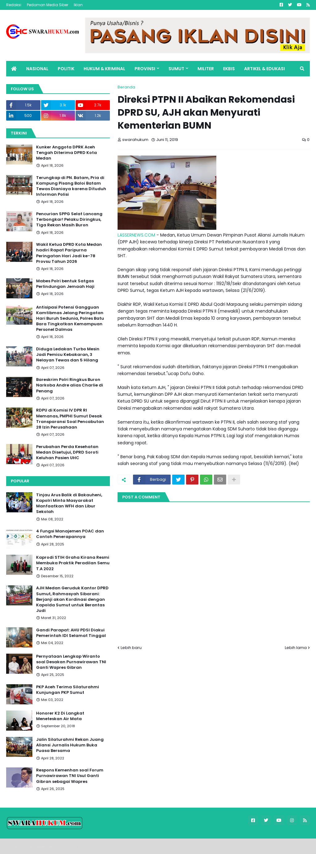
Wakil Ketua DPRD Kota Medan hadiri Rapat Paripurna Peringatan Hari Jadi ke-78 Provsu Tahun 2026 (69, 253)
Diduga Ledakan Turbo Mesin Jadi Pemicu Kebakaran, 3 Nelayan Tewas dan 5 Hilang (67, 354)
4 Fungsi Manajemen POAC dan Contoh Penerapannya (70, 534)
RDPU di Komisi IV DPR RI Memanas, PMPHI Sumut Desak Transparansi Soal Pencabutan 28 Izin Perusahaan (70, 419)
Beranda (126, 87)
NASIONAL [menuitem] (37, 69)
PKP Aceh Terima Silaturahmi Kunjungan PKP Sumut (67, 689)
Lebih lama (296, 648)
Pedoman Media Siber (47, 4)
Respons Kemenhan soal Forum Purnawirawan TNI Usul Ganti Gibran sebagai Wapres (69, 775)
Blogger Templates (49, 846)
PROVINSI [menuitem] (145, 69)
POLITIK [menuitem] (66, 69)
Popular (20, 481)
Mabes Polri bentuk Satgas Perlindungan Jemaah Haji (65, 283)
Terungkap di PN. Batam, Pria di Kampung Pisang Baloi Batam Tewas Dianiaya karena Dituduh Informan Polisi (71, 186)
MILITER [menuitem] (206, 69)
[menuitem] (14, 68)
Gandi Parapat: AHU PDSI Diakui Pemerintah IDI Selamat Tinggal (71, 632)
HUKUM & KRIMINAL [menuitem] (104, 69)
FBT (81, 846)
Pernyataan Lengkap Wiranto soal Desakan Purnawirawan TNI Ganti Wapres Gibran (71, 662)
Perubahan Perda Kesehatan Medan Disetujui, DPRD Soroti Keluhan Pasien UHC (67, 452)
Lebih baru (131, 648)
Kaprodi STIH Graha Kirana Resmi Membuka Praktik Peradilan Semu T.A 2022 (73, 563)
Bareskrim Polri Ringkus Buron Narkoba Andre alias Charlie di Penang (69, 385)
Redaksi (13, 4)
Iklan (78, 4)
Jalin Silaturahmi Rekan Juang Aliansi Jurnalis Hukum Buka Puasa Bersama (70, 745)
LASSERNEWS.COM (136, 235)
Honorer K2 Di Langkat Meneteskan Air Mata (60, 716)
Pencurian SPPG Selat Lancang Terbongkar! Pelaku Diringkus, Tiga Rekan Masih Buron (69, 219)
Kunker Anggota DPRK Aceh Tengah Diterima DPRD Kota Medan (66, 152)
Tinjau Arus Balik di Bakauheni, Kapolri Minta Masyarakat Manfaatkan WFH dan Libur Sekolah (69, 503)
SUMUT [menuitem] (176, 69)
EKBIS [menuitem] (229, 69)
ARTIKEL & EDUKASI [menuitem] (264, 69)
